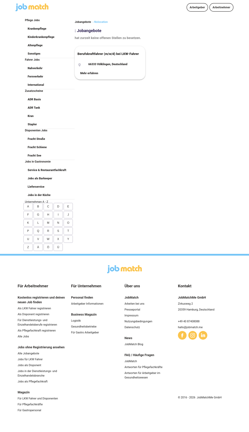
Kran (31, 116)
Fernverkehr (35, 76)
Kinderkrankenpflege (41, 37)
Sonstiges (34, 53)
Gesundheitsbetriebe (83, 326)
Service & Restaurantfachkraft (47, 170)
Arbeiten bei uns (134, 303)
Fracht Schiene (37, 147)
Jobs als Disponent (29, 365)
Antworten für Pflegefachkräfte (143, 367)
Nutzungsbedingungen (138, 321)
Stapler (32, 124)
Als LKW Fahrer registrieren (34, 308)
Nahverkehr (35, 68)
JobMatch (130, 361)
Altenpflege (35, 45)
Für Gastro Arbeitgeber (85, 332)
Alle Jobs (23, 336)
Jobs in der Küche (39, 195)
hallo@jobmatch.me (190, 327)
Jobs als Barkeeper (40, 178)
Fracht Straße (36, 139)
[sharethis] (182, 335)
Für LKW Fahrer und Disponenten (38, 398)
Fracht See (34, 155)
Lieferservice (36, 186)
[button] (50, 29)
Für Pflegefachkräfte (30, 404)
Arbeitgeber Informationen (87, 303)
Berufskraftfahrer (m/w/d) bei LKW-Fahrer (108, 54)
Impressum (131, 315)
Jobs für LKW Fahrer (30, 359)
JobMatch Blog (133, 344)
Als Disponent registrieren (33, 314)
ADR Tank (34, 107)
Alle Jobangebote (28, 353)
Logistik (76, 320)
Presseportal (132, 309)
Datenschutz (132, 327)
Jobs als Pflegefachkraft (33, 381)
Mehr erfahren (89, 73)
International (36, 84)
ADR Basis (34, 99)
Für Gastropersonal (29, 410)
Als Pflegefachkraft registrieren (37, 330)
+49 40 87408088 (189, 321)
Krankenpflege (37, 28)
